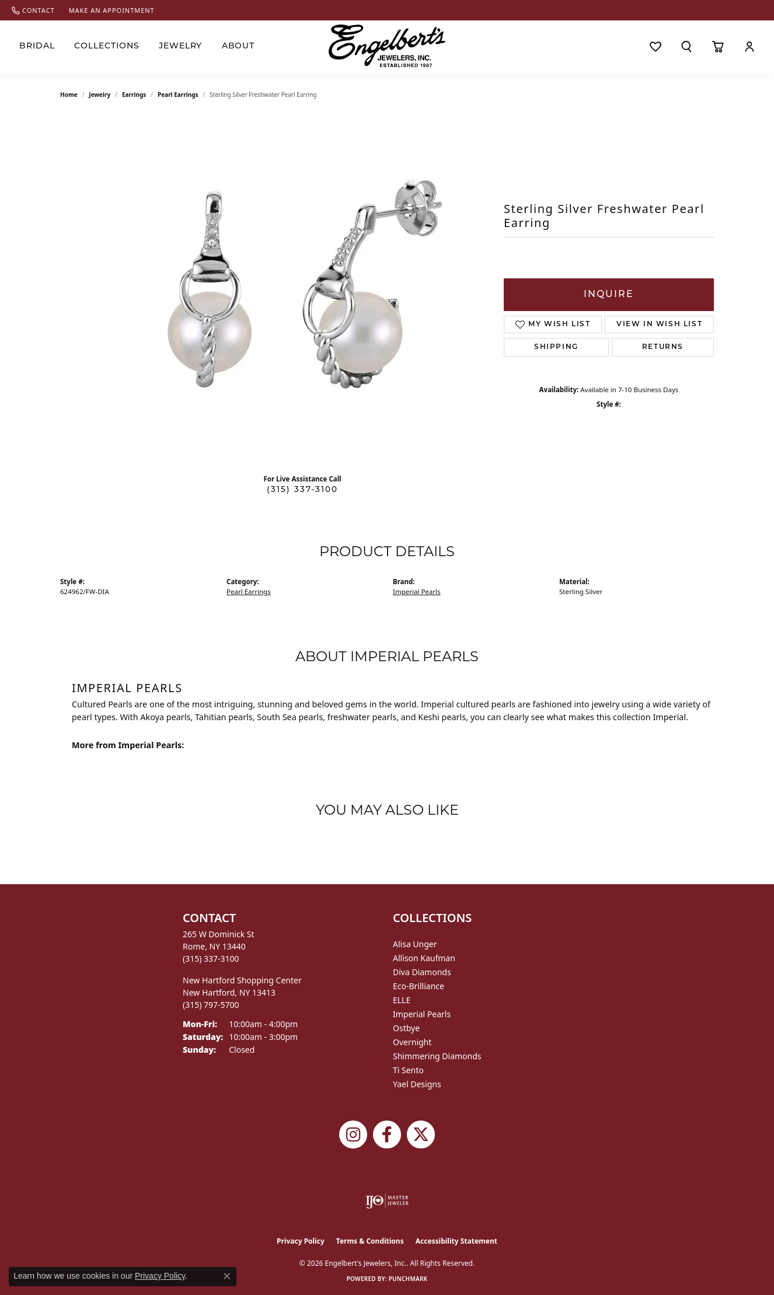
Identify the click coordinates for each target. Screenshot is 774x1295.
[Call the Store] (211, 958)
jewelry (99, 94)
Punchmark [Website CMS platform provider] (408, 1279)
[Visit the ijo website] (387, 1201)
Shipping (556, 347)
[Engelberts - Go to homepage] (387, 46)
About (238, 46)
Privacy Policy (301, 1241)
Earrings (134, 94)
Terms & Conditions (370, 1241)
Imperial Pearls (417, 591)
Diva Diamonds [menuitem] (422, 972)
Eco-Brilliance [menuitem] (418, 986)
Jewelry (181, 46)
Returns (663, 347)
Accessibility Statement (456, 1241)
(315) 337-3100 (302, 490)
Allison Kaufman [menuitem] (424, 958)
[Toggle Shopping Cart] (718, 46)
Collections (107, 46)
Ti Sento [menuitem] (408, 1070)
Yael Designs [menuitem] (417, 1084)
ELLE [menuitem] (401, 1000)
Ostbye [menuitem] (406, 1028)
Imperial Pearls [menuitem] (422, 1014)
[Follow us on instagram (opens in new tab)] (353, 1135)
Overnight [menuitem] (412, 1042)
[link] (33, 10)
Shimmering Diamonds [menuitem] (437, 1056)
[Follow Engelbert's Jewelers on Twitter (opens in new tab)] (421, 1135)
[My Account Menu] (749, 46)
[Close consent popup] (227, 1276)
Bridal (37, 46)
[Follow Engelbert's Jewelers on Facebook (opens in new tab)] (387, 1135)
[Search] (686, 46)
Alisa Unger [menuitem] (415, 944)
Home (69, 94)
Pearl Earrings (178, 94)
